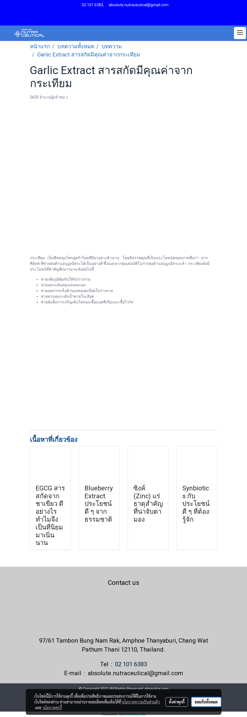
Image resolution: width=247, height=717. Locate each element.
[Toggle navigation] (240, 33)
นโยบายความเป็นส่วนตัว (141, 701)
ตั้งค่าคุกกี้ (177, 701)
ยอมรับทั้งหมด (206, 701)
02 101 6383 (92, 5)
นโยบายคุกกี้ (52, 707)
